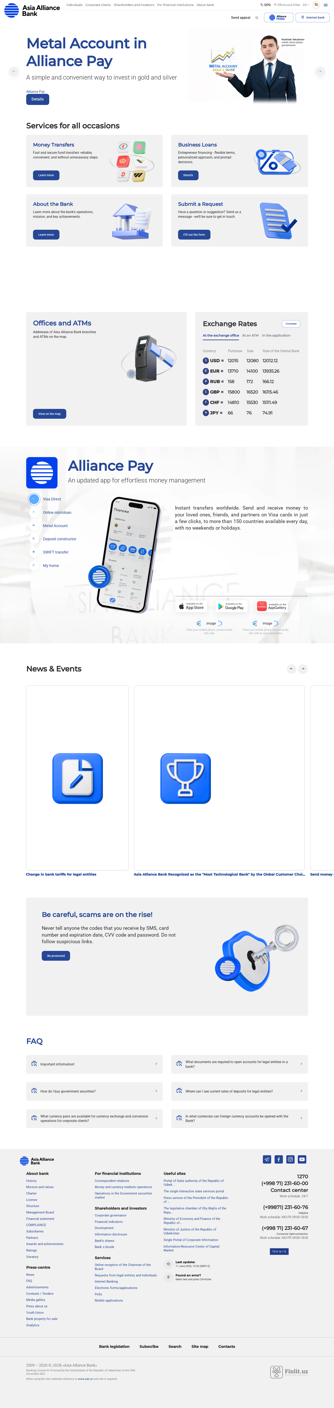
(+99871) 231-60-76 (285, 1207)
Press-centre (38, 1268)
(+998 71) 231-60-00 (284, 1184)
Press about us (37, 1306)
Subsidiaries (35, 1232)
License (31, 1200)
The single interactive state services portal (194, 1191)
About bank (37, 1174)
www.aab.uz (85, 1379)
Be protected (56, 956)
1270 (302, 1177)
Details (38, 99)
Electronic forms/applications (116, 1288)
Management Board (40, 1213)
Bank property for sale (42, 1319)
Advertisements (37, 1287)
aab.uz (32, 10)
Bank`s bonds (104, 1247)
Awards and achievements (44, 1244)
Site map (199, 1347)
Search (174, 1347)
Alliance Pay (35, 92)
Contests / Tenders (39, 1294)
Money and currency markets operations (123, 1187)
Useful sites (175, 1174)
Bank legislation (114, 1347)
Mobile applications (109, 1301)
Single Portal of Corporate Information (191, 1240)
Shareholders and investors (121, 1208)
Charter (31, 1194)
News (30, 1275)
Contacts (226, 1347)
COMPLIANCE (36, 1225)
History (31, 1181)
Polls (98, 1294)
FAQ (34, 1041)
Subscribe (149, 1347)
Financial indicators (109, 1222)
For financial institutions (118, 1174)
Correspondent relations (112, 1181)
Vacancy (32, 1257)
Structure (32, 1206)
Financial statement (40, 1219)
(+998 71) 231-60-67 (285, 1228)
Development (104, 1228)
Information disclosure (111, 1234)
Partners (32, 1238)
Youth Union (35, 1313)
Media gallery (35, 1300)
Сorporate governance (110, 1216)
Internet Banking (106, 1282)
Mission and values (40, 1187)
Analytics (32, 1325)
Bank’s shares (104, 1241)
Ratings (31, 1250)
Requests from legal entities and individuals (126, 1275)
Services (103, 1258)
